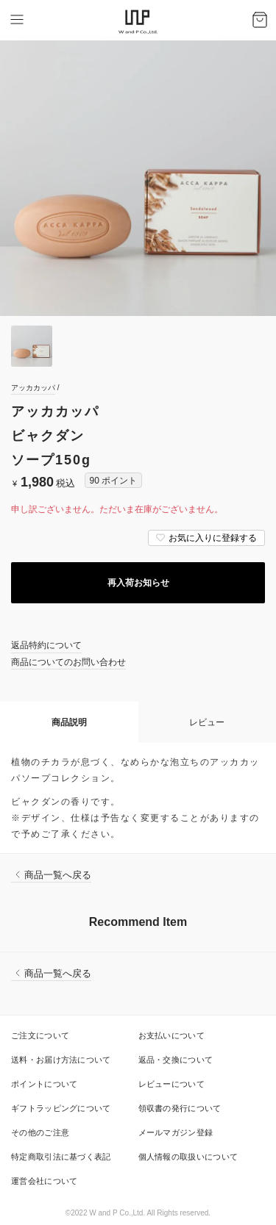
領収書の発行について (180, 1108)
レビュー (206, 722)
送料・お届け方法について (61, 1059)
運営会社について (44, 1180)
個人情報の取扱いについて (188, 1156)
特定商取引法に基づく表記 (61, 1156)
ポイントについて (44, 1083)
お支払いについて (171, 1035)
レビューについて (171, 1083)
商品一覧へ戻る (57, 875)
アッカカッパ (33, 388)
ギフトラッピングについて (61, 1108)
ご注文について (40, 1035)
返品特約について (46, 645)
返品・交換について (175, 1059)
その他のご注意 (40, 1132)
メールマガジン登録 (175, 1132)
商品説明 (69, 722)
